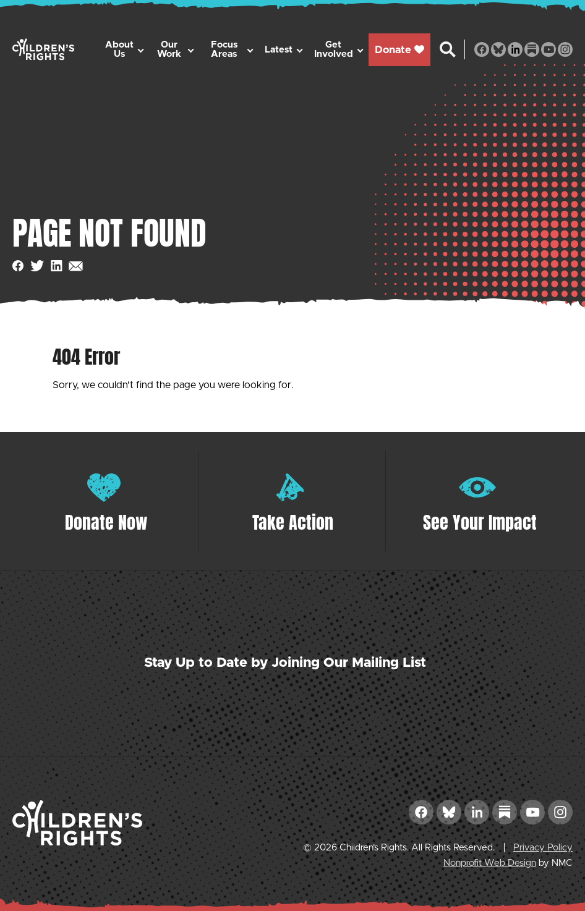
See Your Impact (480, 522)
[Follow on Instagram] (565, 49)
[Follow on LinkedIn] (515, 49)
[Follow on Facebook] (481, 49)
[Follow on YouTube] (548, 49)
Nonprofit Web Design (489, 863)
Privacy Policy (543, 847)
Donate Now (106, 522)
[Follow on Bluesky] (498, 49)
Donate (399, 49)
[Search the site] (448, 49)
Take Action (292, 522)
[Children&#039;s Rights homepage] (43, 49)
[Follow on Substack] (531, 49)
